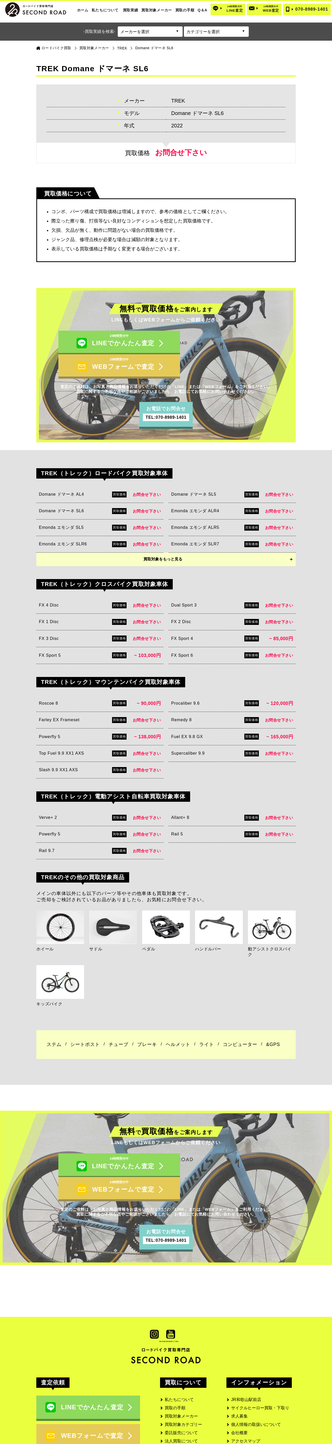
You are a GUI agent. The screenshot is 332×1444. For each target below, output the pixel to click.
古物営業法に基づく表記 (254, 1405)
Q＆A (202, 10)
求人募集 (239, 1372)
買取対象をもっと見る (163, 537)
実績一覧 (173, 1405)
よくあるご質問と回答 (185, 1422)
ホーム (82, 10)
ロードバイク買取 (56, 48)
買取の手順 (185, 10)
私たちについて (105, 10)
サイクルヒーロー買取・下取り (260, 1364)
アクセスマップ (245, 1397)
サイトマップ (243, 1413)
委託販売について (181, 1389)
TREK (122, 48)
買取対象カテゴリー (183, 1380)
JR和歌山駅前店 (246, 1355)
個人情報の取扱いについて (256, 1380)
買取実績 (130, 10)
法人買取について (181, 1397)
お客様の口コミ (179, 1413)
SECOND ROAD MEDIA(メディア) (263, 1422)
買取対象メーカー (156, 10)
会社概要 (239, 1389)
